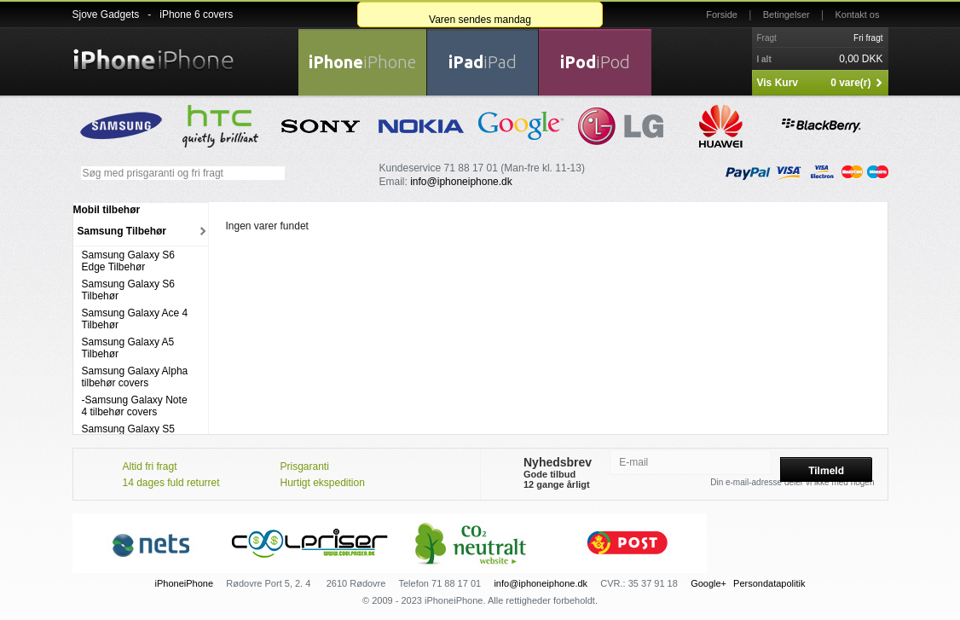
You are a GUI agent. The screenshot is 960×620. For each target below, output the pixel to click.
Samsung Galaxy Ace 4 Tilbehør (135, 319)
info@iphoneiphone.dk (461, 182)
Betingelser (786, 14)
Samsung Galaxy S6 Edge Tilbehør (128, 261)
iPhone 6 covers (196, 14)
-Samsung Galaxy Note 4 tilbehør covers (135, 406)
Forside (721, 14)
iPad (482, 62)
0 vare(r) (850, 83)
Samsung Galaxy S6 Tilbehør (128, 290)
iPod (595, 62)
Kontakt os (858, 14)
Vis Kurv (777, 83)
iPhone (362, 62)
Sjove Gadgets (106, 14)
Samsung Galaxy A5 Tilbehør (128, 348)
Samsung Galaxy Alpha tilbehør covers (135, 377)
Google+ (708, 583)
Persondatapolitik (769, 583)
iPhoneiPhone (184, 583)
